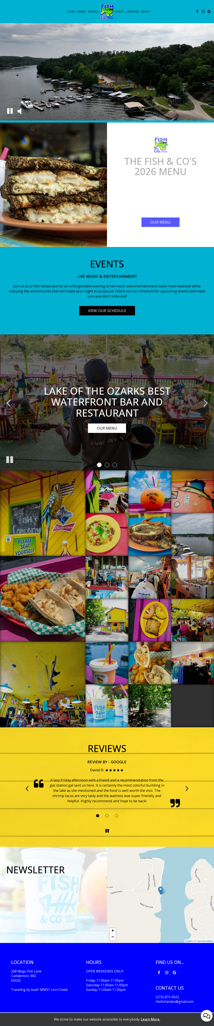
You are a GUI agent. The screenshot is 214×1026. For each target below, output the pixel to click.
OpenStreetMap (205, 941)
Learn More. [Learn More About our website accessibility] (150, 1019)
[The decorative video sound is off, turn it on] (19, 111)
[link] (107, 11)
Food (71, 11)
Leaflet (189, 941)
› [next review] (187, 787)
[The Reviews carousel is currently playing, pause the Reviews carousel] (107, 831)
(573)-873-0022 (167, 997)
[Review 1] (97, 815)
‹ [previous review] (27, 787)
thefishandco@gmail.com (175, 1001)
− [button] (112, 937)
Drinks (81, 11)
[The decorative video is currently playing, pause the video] (10, 111)
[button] (99, 465)
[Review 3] (116, 815)
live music (132, 11)
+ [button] (112, 931)
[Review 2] (107, 815)
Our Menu (107, 428)
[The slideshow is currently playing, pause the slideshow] (9, 459)
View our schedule (107, 310)
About (145, 11)
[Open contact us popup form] (207, 1016)
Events (119, 11)
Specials (93, 11)
